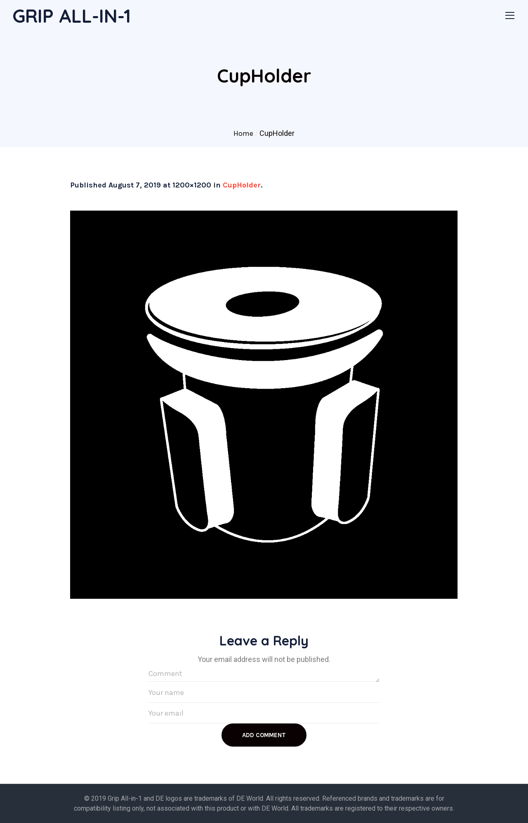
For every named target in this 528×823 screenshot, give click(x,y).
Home (243, 133)
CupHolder (242, 185)
